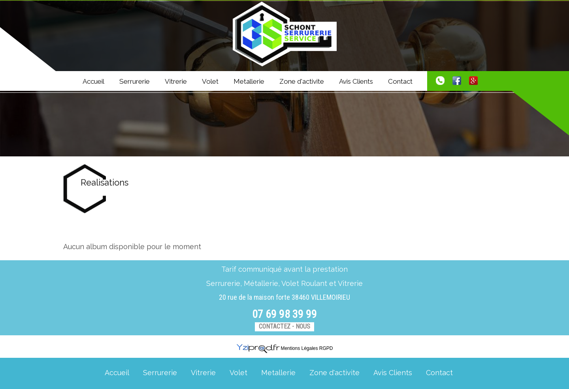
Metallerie (249, 81)
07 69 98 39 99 (284, 314)
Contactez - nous (284, 326)
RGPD (326, 348)
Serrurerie (134, 81)
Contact (400, 81)
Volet (210, 81)
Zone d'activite (301, 81)
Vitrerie (176, 81)
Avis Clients (356, 81)
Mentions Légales (299, 348)
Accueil (93, 81)
